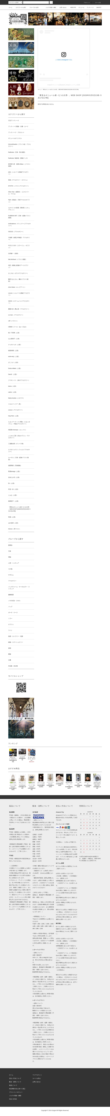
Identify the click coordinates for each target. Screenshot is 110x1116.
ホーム (10, 7)
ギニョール (80, 7)
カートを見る (37, 1078)
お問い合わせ (61, 7)
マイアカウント (37, 1075)
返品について (13, 1085)
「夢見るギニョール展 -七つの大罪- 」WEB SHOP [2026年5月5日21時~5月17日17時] (60, 89)
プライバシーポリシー (16, 1092)
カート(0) (97, 2)
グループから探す (33, 7)
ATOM (15, 1099)
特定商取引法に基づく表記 (17, 1088)
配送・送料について (15, 1082)
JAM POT (97, 7)
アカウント (85, 2)
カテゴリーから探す (19, 7)
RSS (10, 1099)
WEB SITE (72, 7)
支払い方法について (15, 1078)
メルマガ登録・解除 (49, 7)
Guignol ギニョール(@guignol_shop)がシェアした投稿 (63, 85)
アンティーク (89, 7)
